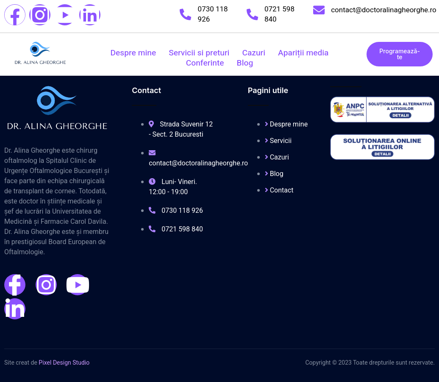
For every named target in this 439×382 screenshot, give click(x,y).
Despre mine (133, 53)
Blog (245, 63)
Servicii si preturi (199, 53)
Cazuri (253, 53)
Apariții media (303, 53)
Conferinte (205, 63)
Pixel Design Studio (64, 362)
